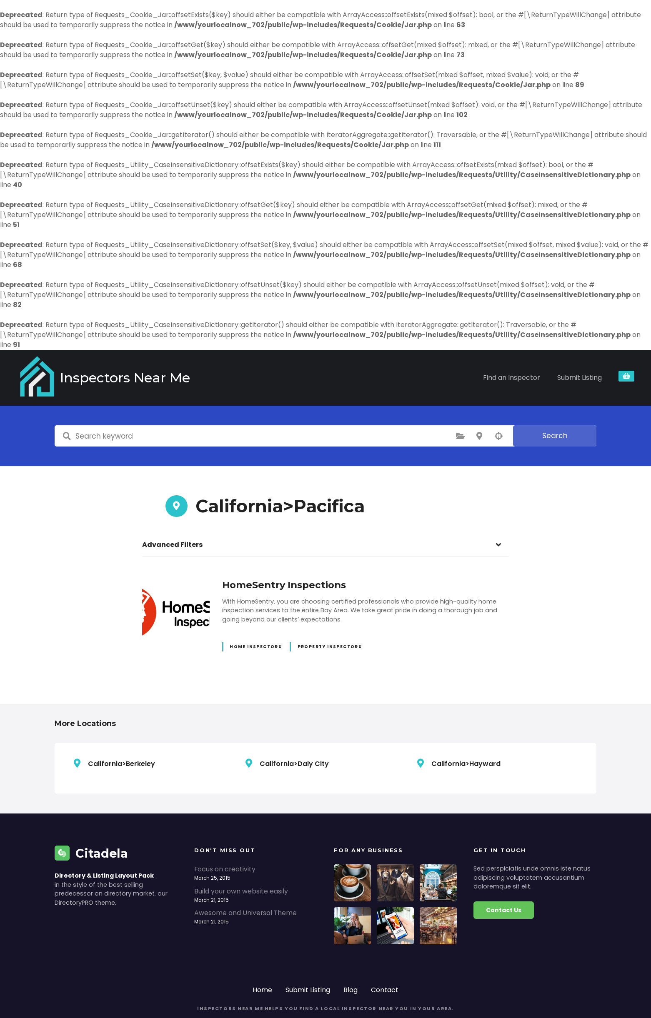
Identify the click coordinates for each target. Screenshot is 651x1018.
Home (262, 958)
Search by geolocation (498, 404)
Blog (350, 958)
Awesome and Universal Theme (245, 881)
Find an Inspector (511, 362)
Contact (384, 958)
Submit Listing (579, 362)
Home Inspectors (256, 615)
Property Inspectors (330, 615)
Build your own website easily (241, 859)
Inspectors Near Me (96, 362)
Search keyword (66, 404)
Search (555, 404)
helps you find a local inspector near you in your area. (358, 977)
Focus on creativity (224, 837)
